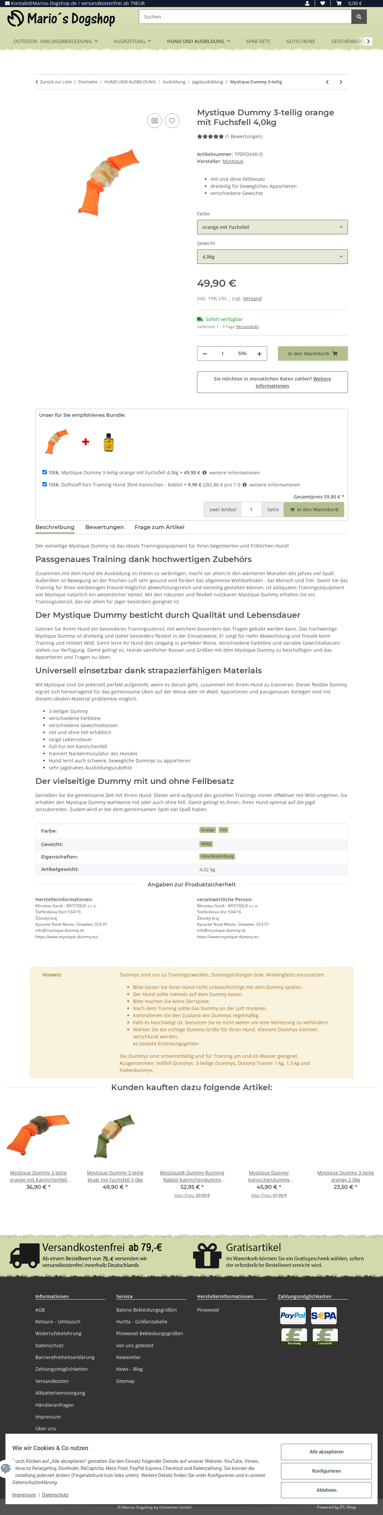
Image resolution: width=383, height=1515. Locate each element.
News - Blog (129, 1369)
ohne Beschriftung (217, 856)
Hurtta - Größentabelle (141, 1321)
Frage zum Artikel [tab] (160, 527)
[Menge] (222, 353)
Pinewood (208, 1310)
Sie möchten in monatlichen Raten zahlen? (272, 382)
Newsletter (128, 1357)
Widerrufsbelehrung (58, 1333)
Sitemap (125, 1381)
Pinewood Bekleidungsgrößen (149, 1333)
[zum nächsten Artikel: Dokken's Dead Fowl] (341, 82)
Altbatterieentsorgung (60, 1393)
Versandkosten (52, 1381)
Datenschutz (59, 1495)
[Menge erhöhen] (259, 353)
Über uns (45, 1428)
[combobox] (272, 227)
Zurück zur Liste (56, 82)
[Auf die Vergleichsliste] (154, 120)
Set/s (273, 509)
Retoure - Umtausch (58, 1321)
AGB (40, 1310)
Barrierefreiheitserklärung (65, 1357)
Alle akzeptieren (322, 1453)
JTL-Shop (348, 1507)
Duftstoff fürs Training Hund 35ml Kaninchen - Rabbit (116, 484)
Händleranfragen (54, 1405)
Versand (252, 298)
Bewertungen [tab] (104, 527)
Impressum (28, 1495)
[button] (307, 3)
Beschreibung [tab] (54, 527)
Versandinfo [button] (247, 326)
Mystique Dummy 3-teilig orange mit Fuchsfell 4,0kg (114, 472)
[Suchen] (245, 16)
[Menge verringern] (204, 353)
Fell (224, 830)
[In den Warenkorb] (40, 104)
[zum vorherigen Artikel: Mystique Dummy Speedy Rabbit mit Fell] (327, 82)
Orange (207, 830)
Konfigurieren (322, 1471)
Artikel (223, 509)
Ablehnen (322, 1488)
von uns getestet (135, 1345)
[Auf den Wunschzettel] (172, 120)
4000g (206, 843)
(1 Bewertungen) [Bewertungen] (229, 136)
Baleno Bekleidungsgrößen (146, 1310)
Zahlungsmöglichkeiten (61, 1369)
